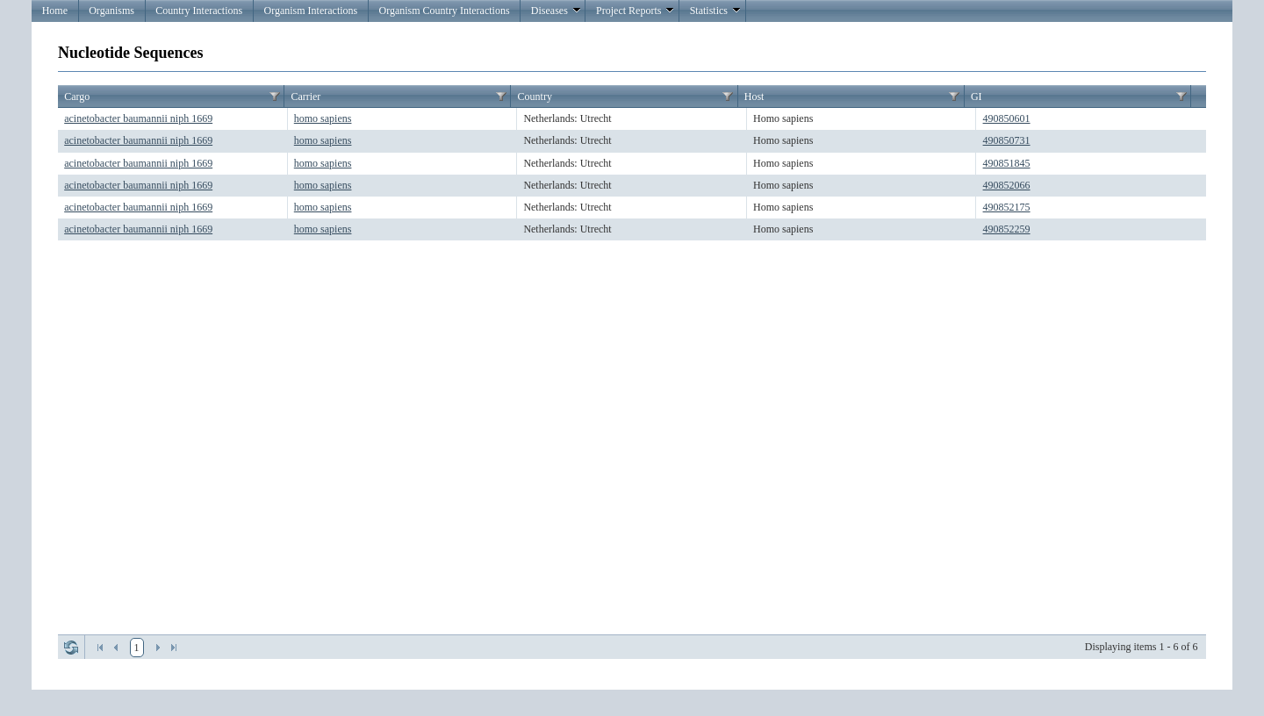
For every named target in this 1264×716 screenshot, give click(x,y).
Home (55, 10)
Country (535, 96)
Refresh (71, 648)
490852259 (1007, 229)
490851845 (1007, 163)
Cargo (77, 96)
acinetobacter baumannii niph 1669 (138, 118)
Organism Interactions (310, 10)
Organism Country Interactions (443, 10)
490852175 (1007, 207)
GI (976, 96)
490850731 (1007, 140)
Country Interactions (198, 10)
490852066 (1007, 185)
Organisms (111, 10)
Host (754, 96)
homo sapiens (323, 118)
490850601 (1007, 118)
